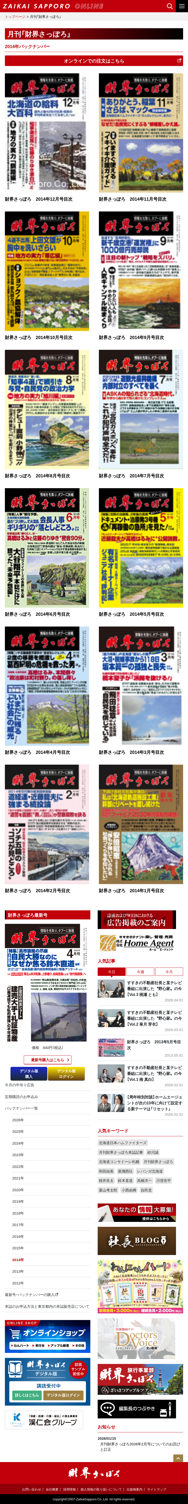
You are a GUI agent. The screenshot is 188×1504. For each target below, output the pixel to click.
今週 (140, 971)
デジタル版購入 (29, 1073)
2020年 (18, 1189)
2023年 (18, 1154)
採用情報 (69, 1489)
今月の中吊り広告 (19, 1084)
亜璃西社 (125, 1171)
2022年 (18, 1166)
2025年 (18, 1131)
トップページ (15, 16)
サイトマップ (156, 1489)
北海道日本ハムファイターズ (123, 1142)
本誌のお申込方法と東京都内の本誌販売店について (47, 1306)
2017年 (18, 1224)
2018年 (18, 1213)
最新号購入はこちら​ (47, 1059)
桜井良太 (106, 1180)
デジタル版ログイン (66, 1073)
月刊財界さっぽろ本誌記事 (121, 1152)
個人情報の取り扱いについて (101, 1489)
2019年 (18, 1201)
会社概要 (52, 1489)
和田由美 (106, 1171)
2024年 (18, 1143)
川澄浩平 (163, 1180)
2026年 (18, 1120)
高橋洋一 (144, 1180)
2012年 (18, 1283)
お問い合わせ (31, 1489)
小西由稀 (129, 1190)
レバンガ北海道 (150, 1171)
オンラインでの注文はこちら (123, 60)
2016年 (18, 1236)
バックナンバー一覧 (21, 1108)
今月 (169, 971)
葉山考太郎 (108, 1190)
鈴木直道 (125, 1180)
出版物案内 (134, 1489)
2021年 (18, 1178)
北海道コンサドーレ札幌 (119, 1161)
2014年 (18, 1259)
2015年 (18, 1248)
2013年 (18, 1271)
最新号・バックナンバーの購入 (31, 1294)
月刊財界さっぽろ (158, 1161)
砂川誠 (152, 1152)
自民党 (146, 1190)
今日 (111, 971)
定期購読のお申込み (21, 1096)
